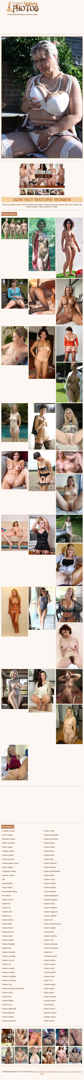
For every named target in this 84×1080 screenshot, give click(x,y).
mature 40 (5, 908)
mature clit (6, 964)
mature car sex (7, 960)
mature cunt (6, 984)
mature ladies (49, 847)
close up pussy (7, 859)
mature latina (48, 855)
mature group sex (8, 1021)
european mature (8, 871)
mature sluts (48, 932)
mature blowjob (7, 944)
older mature (48, 993)
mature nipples (49, 887)
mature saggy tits (50, 912)
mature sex (48, 920)
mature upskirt (49, 960)
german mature (7, 875)
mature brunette (8, 952)
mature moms (49, 879)
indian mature (7, 900)
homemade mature (9, 891)
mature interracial (50, 839)
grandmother (7, 883)
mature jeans (48, 843)
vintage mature (49, 1017)
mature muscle (49, 883)
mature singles (49, 928)
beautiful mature (8, 839)
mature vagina (49, 964)
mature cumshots (8, 980)
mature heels (48, 831)
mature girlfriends (8, 1009)
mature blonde (7, 940)
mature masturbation (52, 871)
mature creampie (8, 976)
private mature (49, 1001)
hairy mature (6, 887)
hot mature (6, 896)
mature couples (8, 972)
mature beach (7, 928)
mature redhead (50, 908)
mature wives (49, 976)
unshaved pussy (50, 956)
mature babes (7, 920)
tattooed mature (50, 1013)
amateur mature (8, 831)
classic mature (7, 855)
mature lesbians (50, 863)
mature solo (48, 940)
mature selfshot (49, 916)
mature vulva (48, 968)
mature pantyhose (50, 896)
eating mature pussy (9, 863)
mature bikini (7, 936)
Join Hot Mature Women (42, 199)
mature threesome (51, 948)
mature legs (48, 859)
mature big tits (7, 932)
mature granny (7, 1017)
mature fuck (6, 1005)
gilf (3, 879)
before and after (8, 843)
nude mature (48, 988)
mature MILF (48, 875)
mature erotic (7, 993)
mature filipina (7, 1001)
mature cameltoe (8, 956)
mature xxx (48, 980)
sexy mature (48, 1005)
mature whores (49, 972)
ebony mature (7, 867)
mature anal (6, 912)
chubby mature (7, 851)
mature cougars (8, 968)
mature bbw (6, 924)
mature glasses (7, 1013)
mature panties (49, 891)
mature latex (48, 851)
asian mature (7, 835)
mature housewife (50, 835)
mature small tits (50, 936)
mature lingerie (49, 867)
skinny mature (49, 1009)
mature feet (6, 997)
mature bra (6, 948)
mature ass (6, 916)
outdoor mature (49, 997)
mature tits (48, 952)
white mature (48, 1021)
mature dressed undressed (12, 988)
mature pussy (49, 904)
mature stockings (50, 944)
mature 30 (5, 904)
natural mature (49, 984)
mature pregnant (50, 900)
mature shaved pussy (52, 924)
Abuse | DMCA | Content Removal (46, 1072)
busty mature (7, 847)
